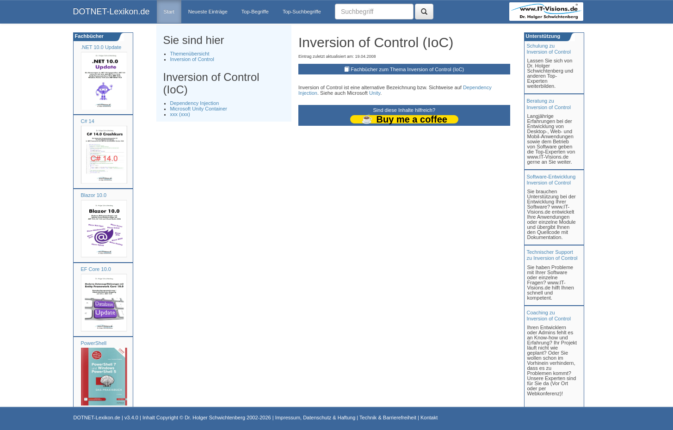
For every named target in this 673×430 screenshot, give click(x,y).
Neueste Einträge (208, 11)
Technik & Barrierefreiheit (387, 417)
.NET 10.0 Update (101, 47)
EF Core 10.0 (96, 269)
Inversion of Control (192, 59)
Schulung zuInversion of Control (549, 49)
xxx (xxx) (180, 114)
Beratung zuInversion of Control (549, 104)
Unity (374, 93)
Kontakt (429, 417)
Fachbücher (89, 36)
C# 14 (87, 121)
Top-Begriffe (255, 11)
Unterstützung (543, 36)
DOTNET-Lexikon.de (111, 11)
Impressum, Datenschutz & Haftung (315, 417)
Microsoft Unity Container (199, 108)
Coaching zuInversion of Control (549, 315)
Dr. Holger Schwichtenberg (215, 417)
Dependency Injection (194, 103)
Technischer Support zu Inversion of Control (552, 255)
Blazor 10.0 (94, 195)
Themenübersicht (190, 53)
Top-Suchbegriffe (302, 11)
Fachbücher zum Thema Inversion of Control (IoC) (407, 69)
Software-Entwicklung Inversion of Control (551, 179)
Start (169, 11)
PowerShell (94, 343)
